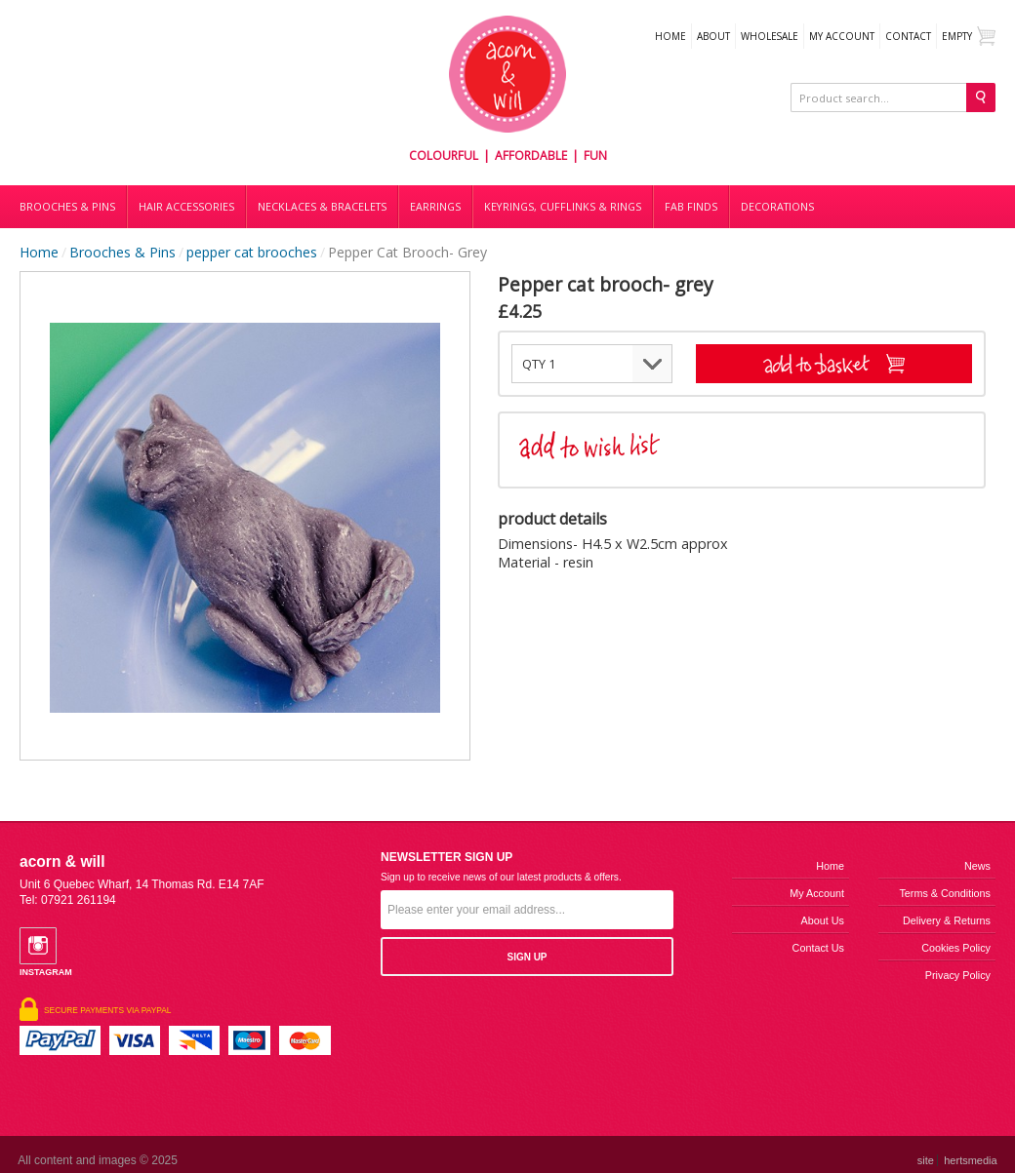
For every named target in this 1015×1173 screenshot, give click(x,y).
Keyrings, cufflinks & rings (562, 207)
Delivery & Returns (947, 920)
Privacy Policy (958, 975)
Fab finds (691, 207)
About (713, 36)
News (977, 866)
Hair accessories (186, 207)
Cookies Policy (956, 948)
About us (822, 920)
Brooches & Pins (67, 207)
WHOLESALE (769, 36)
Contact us (818, 948)
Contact (908, 36)
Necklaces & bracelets (322, 207)
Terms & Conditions (945, 893)
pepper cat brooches (251, 252)
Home (670, 36)
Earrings (435, 207)
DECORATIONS (777, 207)
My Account (841, 36)
